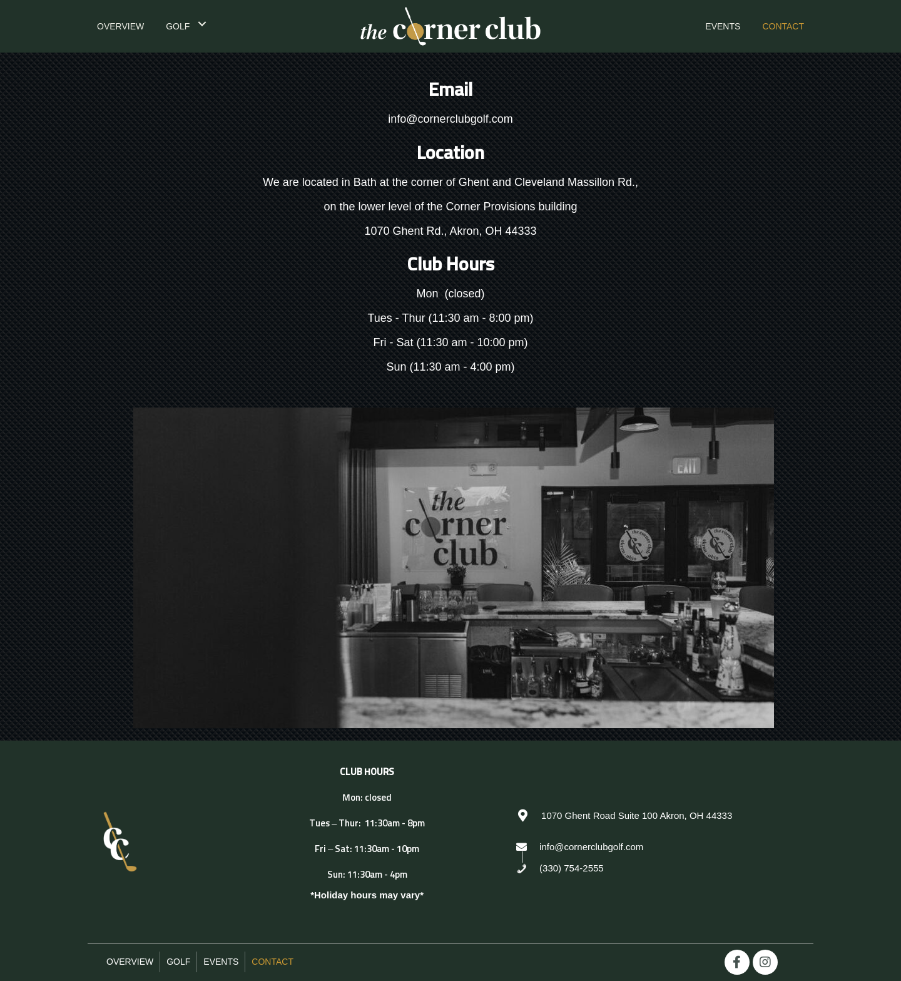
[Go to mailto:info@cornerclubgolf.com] (658, 846)
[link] (120, 25)
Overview (129, 962)
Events (220, 962)
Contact (272, 962)
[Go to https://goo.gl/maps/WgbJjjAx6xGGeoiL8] (658, 815)
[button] (737, 962)
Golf (178, 962)
